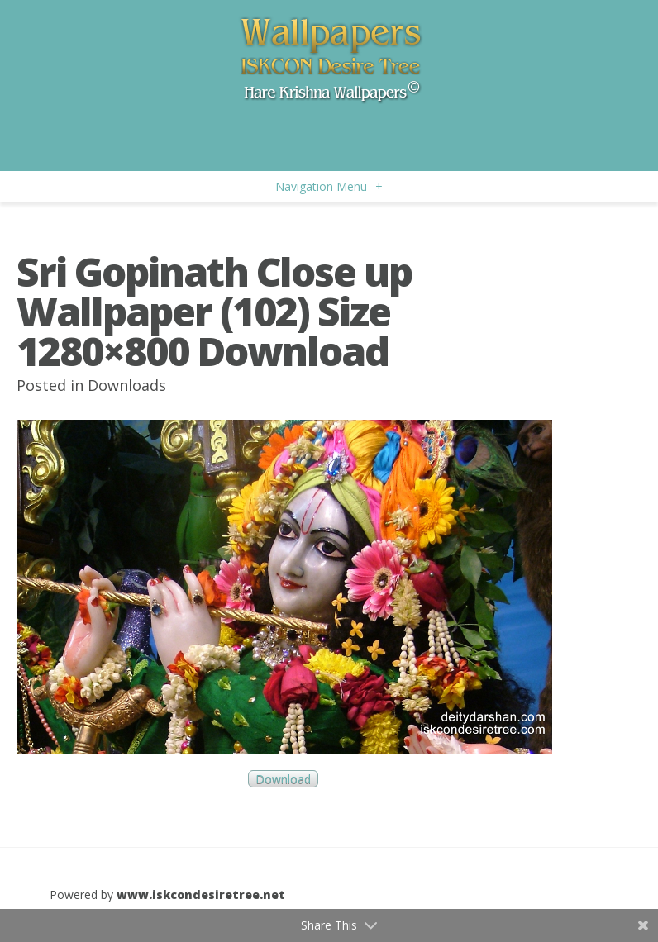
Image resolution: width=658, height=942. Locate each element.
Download (283, 779)
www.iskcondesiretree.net (201, 894)
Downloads (127, 385)
